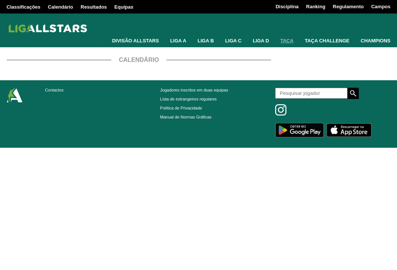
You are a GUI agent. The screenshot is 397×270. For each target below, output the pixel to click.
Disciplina (287, 6)
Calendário (60, 7)
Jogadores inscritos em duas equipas (194, 90)
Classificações (23, 7)
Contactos (54, 90)
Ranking (315, 6)
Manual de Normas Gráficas (185, 117)
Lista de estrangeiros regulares (188, 99)
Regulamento (348, 6)
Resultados (94, 7)
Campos (380, 6)
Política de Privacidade (181, 108)
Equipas (123, 7)
